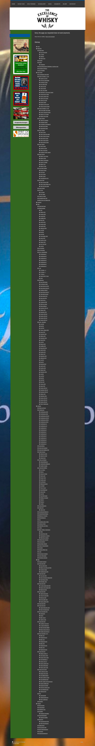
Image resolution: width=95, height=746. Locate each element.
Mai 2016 (42, 378)
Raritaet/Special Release (43, 513)
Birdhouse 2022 (43, 597)
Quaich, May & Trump (44, 276)
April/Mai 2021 (43, 218)
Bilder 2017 (42, 635)
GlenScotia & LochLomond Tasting (46, 92)
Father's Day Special (44, 98)
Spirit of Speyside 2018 (43, 611)
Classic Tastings (42, 118)
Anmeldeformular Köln (43, 198)
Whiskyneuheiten (42, 208)
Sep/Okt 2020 (42, 226)
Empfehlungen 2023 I (44, 422)
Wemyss (42, 472)
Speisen (40, 62)
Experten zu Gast (43, 148)
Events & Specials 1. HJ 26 (44, 76)
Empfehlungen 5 (43, 258)
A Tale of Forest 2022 (44, 595)
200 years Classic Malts (44, 80)
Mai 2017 (42, 362)
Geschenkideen (42, 446)
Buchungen (41, 719)
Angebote (39, 406)
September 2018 (43, 338)
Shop (40, 693)
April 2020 (42, 234)
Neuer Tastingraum (44, 699)
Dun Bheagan (43, 482)
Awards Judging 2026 (44, 96)
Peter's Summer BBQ (44, 182)
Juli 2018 (42, 342)
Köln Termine (39, 72)
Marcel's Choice (43, 170)
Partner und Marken (42, 460)
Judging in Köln (43, 619)
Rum (40, 519)
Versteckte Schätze (43, 122)
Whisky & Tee (42, 164)
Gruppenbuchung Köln (44, 721)
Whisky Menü (41, 50)
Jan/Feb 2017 (43, 366)
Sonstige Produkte (43, 466)
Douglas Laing (43, 480)
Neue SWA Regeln (43, 282)
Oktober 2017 (42, 354)
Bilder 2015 (42, 643)
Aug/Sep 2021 (43, 214)
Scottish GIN (41, 507)
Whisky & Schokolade (44, 160)
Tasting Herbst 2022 (44, 593)
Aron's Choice (43, 174)
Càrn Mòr (42, 494)
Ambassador (42, 613)
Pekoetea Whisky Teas (43, 549)
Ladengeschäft (43, 695)
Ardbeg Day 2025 (43, 456)
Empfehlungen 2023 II (44, 420)
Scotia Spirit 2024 (42, 573)
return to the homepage (50, 36)
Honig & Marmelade (42, 555)
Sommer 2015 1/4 (43, 320)
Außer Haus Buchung (44, 723)
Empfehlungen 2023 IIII (44, 416)
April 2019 (42, 328)
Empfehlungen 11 (43, 424)
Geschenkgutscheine (43, 715)
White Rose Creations (44, 537)
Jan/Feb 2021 (43, 222)
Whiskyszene (41, 280)
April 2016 (42, 380)
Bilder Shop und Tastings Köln (44, 200)
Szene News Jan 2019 (44, 286)
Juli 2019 (42, 246)
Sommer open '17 (43, 661)
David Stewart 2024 (44, 579)
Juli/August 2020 (43, 228)
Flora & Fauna (43, 487)
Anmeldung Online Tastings (45, 152)
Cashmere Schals (42, 523)
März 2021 (42, 220)
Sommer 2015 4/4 (43, 314)
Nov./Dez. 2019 (43, 240)
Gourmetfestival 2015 (44, 679)
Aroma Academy (42, 541)
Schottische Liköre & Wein (44, 521)
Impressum (41, 731)
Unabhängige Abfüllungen (45, 464)
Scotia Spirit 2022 (42, 591)
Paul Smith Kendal (43, 495)
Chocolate (41, 547)
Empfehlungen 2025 (44, 412)
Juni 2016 (42, 376)
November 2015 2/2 (44, 392)
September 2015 (43, 312)
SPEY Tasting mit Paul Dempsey (46, 681)
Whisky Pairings (42, 154)
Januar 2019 (42, 332)
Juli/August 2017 (43, 358)
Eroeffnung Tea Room (44, 623)
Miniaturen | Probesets (43, 515)
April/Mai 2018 (43, 346)
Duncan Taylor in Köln (44, 657)
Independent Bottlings (43, 467)
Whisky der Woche (42, 408)
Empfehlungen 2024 (44, 414)
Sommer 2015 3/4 (43, 316)
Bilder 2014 (42, 647)
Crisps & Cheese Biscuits (43, 545)
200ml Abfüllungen (42, 517)
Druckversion (16, 742)
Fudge (40, 551)
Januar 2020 (42, 238)
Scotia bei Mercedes (44, 665)
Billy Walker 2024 (43, 581)
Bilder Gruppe (43, 617)
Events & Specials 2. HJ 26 (44, 108)
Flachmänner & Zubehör (45, 535)
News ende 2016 (43, 298)
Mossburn (42, 502)
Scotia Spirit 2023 (42, 583)
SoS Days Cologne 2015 (45, 687)
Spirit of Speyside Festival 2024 (46, 577)
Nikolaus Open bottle (44, 116)
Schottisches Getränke (43, 557)
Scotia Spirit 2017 (42, 651)
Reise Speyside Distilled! (44, 627)
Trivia (40, 268)
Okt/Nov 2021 (42, 212)
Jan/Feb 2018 (43, 350)
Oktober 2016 (42, 370)
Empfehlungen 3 (43, 262)
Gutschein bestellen (44, 717)
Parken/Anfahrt (42, 707)
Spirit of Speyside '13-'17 (43, 633)
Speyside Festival (43, 569)
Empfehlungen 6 (43, 256)
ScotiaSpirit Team (42, 709)
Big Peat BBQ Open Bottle (45, 110)
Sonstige (42, 503)
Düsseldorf (39, 202)
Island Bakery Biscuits (43, 543)
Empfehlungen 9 (43, 428)
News (38, 204)
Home (38, 46)
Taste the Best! (43, 88)
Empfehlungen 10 (43, 426)
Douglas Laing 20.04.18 (44, 631)
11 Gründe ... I (43, 272)
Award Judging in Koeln (44, 677)
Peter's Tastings (42, 130)
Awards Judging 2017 (44, 663)
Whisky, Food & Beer (44, 156)
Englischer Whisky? (44, 290)
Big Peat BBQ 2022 (44, 599)
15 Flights (42, 54)
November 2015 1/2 (44, 308)
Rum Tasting (42, 194)
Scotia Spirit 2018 (42, 621)
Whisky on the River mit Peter (45, 567)
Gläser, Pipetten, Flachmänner (44, 529)
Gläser (41, 531)
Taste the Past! (43, 86)
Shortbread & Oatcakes (43, 553)
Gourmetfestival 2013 (44, 689)
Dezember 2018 (43, 334)
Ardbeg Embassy (42, 452)
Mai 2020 (42, 232)
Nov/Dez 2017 (43, 352)
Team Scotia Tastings (43, 168)
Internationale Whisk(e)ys (43, 512)
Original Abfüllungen (44, 462)
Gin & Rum (41, 190)
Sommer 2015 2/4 (43, 318)
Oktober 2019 (42, 242)
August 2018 (42, 340)
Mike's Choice (42, 176)
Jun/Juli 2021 (42, 216)
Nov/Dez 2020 (43, 224)
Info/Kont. (39, 703)
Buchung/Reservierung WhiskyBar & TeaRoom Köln (48, 66)
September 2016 (43, 372)
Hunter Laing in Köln (44, 667)
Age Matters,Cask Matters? (45, 124)
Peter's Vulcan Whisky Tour (45, 184)
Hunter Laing (42, 476)
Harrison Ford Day (43, 78)
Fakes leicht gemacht (44, 294)
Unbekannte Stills (43, 302)
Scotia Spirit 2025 (42, 563)
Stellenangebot (41, 725)
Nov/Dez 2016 (43, 368)
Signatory (42, 499)
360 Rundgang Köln (42, 727)
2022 (41, 210)
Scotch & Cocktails (43, 162)
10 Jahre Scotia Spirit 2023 (45, 585)
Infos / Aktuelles (42, 70)
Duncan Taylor (43, 477)
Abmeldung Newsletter (44, 713)
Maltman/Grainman (44, 484)
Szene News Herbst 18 (44, 288)
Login (81, 742)
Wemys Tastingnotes (44, 404)
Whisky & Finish (43, 166)
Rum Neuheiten (42, 250)
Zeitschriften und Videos (43, 525)
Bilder (38, 559)
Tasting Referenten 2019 (45, 607)
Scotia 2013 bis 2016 (43, 669)
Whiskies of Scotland (44, 497)
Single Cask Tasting (44, 126)
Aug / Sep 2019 (43, 244)
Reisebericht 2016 (43, 641)
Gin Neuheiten (41, 248)
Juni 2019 (42, 324)
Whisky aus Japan (43, 304)
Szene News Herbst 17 (44, 292)
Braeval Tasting (43, 102)
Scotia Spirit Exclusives (43, 448)
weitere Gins (42, 509)
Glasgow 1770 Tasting (44, 114)
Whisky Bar (39, 48)
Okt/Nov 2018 (42, 336)
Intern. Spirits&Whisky (43, 252)
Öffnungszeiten (41, 705)
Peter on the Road (43, 150)
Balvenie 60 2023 (43, 589)
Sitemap (23, 742)
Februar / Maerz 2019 (44, 330)
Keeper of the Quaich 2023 (45, 587)
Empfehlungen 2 (43, 264)
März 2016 (42, 382)
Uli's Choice (42, 172)
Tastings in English (42, 196)
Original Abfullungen (42, 505)
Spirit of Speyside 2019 (44, 609)
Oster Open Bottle (43, 90)
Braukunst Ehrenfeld (44, 685)
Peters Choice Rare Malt (45, 134)
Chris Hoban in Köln (44, 655)
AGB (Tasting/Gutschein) (43, 729)
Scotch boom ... (43, 300)
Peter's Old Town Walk (44, 186)
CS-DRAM (42, 485)
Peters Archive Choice (44, 142)
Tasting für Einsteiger (44, 120)
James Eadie (42, 492)
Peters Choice (43, 132)
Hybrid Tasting (43, 146)
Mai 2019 (42, 326)
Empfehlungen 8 (43, 430)
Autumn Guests (42, 188)
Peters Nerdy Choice (44, 138)
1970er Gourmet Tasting (45, 106)
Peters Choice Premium (44, 136)
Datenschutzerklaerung (43, 733)
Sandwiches (42, 64)
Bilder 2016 (42, 639)
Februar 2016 (43, 384)
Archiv (41, 278)
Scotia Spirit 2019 (42, 605)
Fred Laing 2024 (43, 575)
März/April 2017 (43, 364)
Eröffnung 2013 (43, 691)
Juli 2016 (42, 374)
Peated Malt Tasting (44, 128)
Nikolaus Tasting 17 (44, 653)
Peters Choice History (44, 140)
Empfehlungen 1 (43, 266)
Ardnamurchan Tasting (44, 94)
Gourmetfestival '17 (44, 659)
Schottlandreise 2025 (44, 571)
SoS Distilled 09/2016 (44, 675)
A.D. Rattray (42, 470)
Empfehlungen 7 (43, 254)
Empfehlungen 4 (43, 260)
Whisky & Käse (43, 158)
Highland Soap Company (43, 539)
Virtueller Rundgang (42, 561)
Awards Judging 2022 (44, 601)
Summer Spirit (41, 180)
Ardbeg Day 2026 (43, 100)
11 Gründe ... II (43, 270)
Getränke (40, 60)
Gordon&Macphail (43, 490)
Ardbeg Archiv (43, 458)
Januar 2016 (42, 386)
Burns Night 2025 (43, 565)
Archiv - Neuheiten (42, 322)
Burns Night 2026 (43, 84)
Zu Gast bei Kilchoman (44, 625)
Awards (41, 615)
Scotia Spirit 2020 (42, 603)
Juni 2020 (42, 230)
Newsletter (41, 711)
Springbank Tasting (44, 82)
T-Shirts (40, 527)
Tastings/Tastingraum (44, 697)
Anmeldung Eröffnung (43, 68)
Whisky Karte (42, 58)
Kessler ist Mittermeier (44, 683)
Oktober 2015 (42, 310)
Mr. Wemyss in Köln (44, 671)
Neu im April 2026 (43, 52)
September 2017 (43, 356)
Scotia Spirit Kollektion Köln (44, 450)
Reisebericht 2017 (43, 637)
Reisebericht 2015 (43, 645)
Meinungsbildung (43, 306)
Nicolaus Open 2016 (44, 673)
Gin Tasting (42, 192)
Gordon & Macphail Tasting (45, 112)
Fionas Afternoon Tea (44, 178)
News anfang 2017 (43, 296)
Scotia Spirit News (42, 206)
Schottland (41, 701)
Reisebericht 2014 (43, 649)
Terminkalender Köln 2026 (44, 74)
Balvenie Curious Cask (44, 104)
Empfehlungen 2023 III (44, 418)
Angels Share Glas (43, 533)
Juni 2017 (42, 360)
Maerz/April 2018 (43, 348)
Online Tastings (42, 144)
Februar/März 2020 (44, 236)
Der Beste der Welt (44, 284)
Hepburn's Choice (43, 474)
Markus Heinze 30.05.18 (45, 629)
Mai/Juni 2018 (43, 344)
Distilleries (42, 56)
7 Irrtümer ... (42, 274)
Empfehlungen (41, 410)
